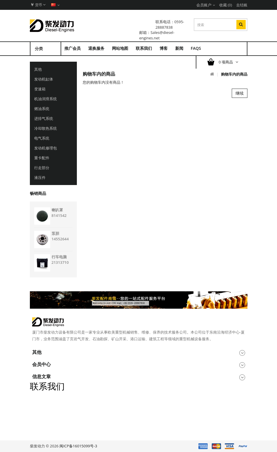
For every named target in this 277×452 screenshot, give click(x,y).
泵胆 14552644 (60, 236)
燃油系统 (41, 108)
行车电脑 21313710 (60, 259)
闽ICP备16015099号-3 (78, 446)
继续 (240, 93)
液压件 (40, 177)
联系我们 (144, 48)
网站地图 (120, 48)
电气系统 (41, 138)
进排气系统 (43, 118)
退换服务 (96, 48)
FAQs (196, 48)
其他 (38, 69)
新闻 (179, 48)
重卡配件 (41, 157)
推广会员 (72, 48)
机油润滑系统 (45, 98)
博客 (164, 48)
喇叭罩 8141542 (59, 212)
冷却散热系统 (45, 128)
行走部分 (41, 167)
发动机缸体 (43, 79)
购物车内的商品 (234, 74)
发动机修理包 (45, 148)
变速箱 (40, 89)
